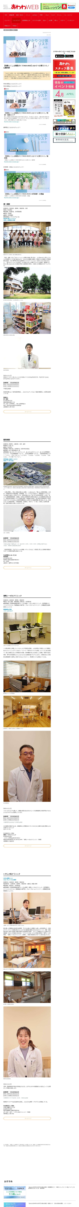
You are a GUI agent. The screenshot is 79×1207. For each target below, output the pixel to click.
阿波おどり (7, 25)
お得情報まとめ (26, 20)
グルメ (47, 15)
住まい (44, 20)
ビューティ (7, 20)
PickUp (14, 25)
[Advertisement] (27, 1162)
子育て (41, 15)
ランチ (53, 15)
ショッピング (16, 20)
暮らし (56, 20)
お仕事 (50, 20)
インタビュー (70, 20)
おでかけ (35, 15)
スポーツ (62, 20)
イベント (28, 15)
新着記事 (11, 15)
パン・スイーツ (68, 15)
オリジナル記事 (37, 20)
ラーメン (59, 15)
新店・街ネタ (19, 15)
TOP (6, 15)
